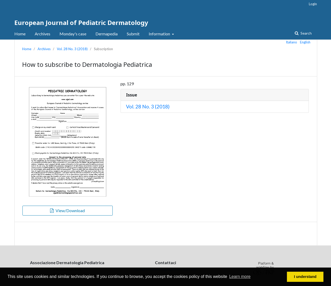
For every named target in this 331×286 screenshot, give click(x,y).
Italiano (291, 42)
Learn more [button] (240, 276)
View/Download (70, 210)
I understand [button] (305, 277)
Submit (133, 33)
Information (160, 33)
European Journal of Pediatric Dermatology (81, 22)
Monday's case (72, 33)
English (305, 42)
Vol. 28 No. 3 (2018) (72, 49)
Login (313, 4)
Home (20, 33)
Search (306, 33)
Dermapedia (106, 33)
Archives (42, 33)
